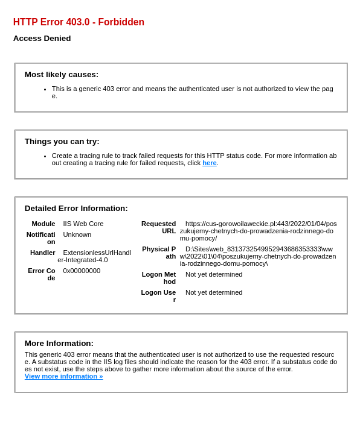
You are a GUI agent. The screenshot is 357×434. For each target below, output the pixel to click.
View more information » (64, 376)
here (209, 162)
